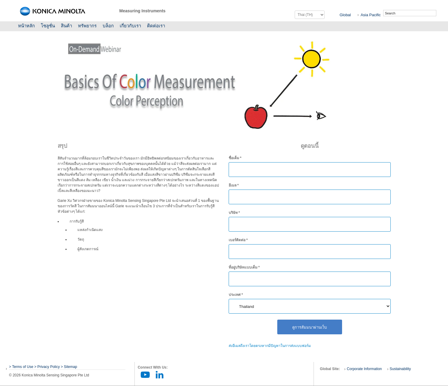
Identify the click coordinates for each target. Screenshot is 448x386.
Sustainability (400, 369)
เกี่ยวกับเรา (130, 25)
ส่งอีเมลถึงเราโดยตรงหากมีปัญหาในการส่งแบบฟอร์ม (270, 346)
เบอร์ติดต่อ (238, 240)
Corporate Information (364, 369)
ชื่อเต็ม (235, 158)
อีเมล (234, 185)
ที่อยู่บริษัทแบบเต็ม (244, 267)
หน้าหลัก (26, 25)
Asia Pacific (371, 15)
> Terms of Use (21, 367)
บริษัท (234, 213)
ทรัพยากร (87, 25)
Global (345, 15)
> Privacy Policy (47, 367)
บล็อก (108, 25)
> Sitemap (69, 367)
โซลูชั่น (48, 25)
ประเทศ (236, 295)
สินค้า (66, 25)
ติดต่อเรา (156, 25)
